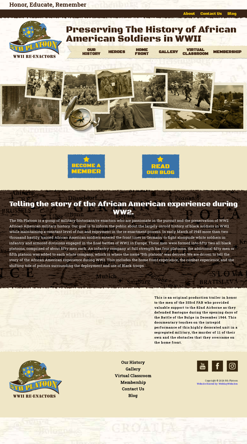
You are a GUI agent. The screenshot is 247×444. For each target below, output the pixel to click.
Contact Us (211, 14)
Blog (231, 14)
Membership (133, 382)
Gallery (133, 369)
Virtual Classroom (133, 375)
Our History (133, 362)
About (189, 14)
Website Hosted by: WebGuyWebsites (217, 383)
